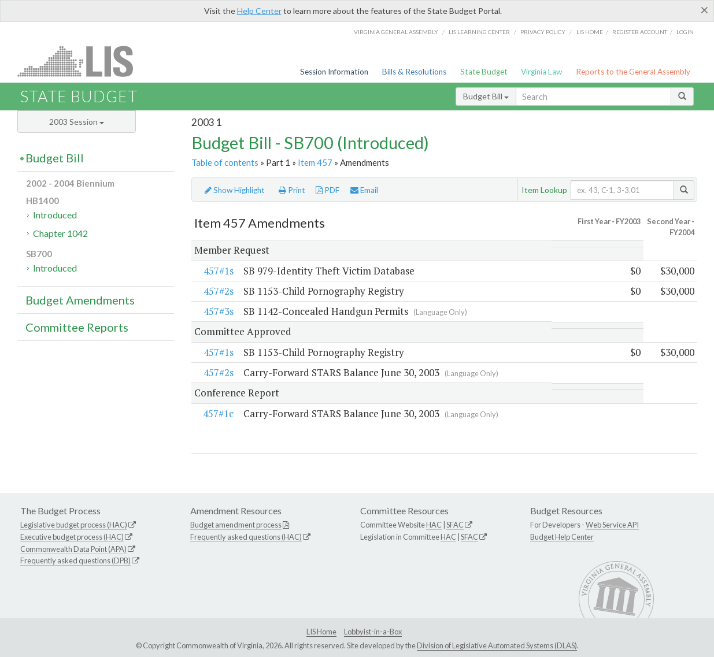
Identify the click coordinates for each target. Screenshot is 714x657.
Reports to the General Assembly (633, 71)
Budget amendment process (236, 524)
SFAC (455, 524)
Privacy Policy (542, 31)
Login (685, 31)
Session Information (334, 71)
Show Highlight (235, 190)
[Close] (704, 9)
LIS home (589, 31)
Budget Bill (486, 96)
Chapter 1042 (60, 233)
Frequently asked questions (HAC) (246, 536)
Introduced (55, 214)
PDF (327, 190)
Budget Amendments (80, 300)
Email (364, 190)
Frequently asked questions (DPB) (75, 561)
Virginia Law (541, 71)
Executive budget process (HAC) (72, 536)
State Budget (484, 71)
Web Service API (612, 524)
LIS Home (321, 632)
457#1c (218, 413)
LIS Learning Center (479, 31)
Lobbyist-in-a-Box (373, 632)
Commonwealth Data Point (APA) (73, 549)
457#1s (219, 270)
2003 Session (76, 122)
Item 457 (315, 162)
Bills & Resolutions (414, 71)
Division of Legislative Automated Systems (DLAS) (497, 646)
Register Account (639, 31)
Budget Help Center (562, 536)
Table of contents (224, 162)
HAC (434, 524)
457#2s (219, 291)
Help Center (259, 11)
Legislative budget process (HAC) (73, 524)
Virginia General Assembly (396, 31)
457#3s (219, 311)
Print (292, 190)
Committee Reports (76, 327)
